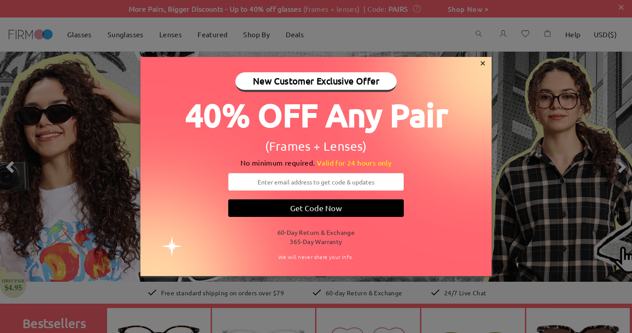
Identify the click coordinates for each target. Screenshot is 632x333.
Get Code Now (316, 208)
